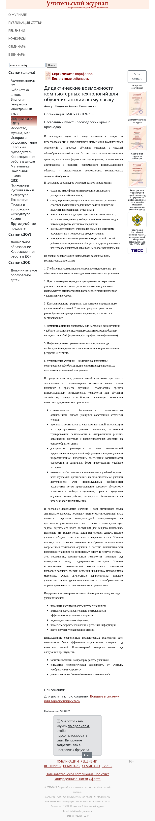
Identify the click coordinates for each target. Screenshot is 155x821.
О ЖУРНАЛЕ (17, 15)
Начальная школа (19, 173)
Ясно (87, 755)
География (19, 104)
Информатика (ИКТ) (21, 120)
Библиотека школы (20, 92)
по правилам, (79, 726)
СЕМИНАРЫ (17, 46)
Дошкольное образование (21, 244)
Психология (20, 185)
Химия (16, 219)
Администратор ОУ (23, 82)
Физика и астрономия (20, 206)
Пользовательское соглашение (70, 774)
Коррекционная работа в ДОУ (23, 254)
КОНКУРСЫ (17, 38)
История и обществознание (24, 140)
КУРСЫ (107, 766)
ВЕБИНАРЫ (17, 54)
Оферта (95, 779)
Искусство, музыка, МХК (21, 130)
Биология (18, 99)
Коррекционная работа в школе (23, 159)
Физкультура (20, 214)
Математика (20, 166)
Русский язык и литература (22, 192)
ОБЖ (14, 180)
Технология (19, 199)
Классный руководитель (21, 149)
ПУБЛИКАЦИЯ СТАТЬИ (25, 22)
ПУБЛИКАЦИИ (68, 761)
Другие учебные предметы (23, 226)
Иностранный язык (21, 111)
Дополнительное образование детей (24, 275)
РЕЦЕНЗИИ (16, 30)
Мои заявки (137, 76)
